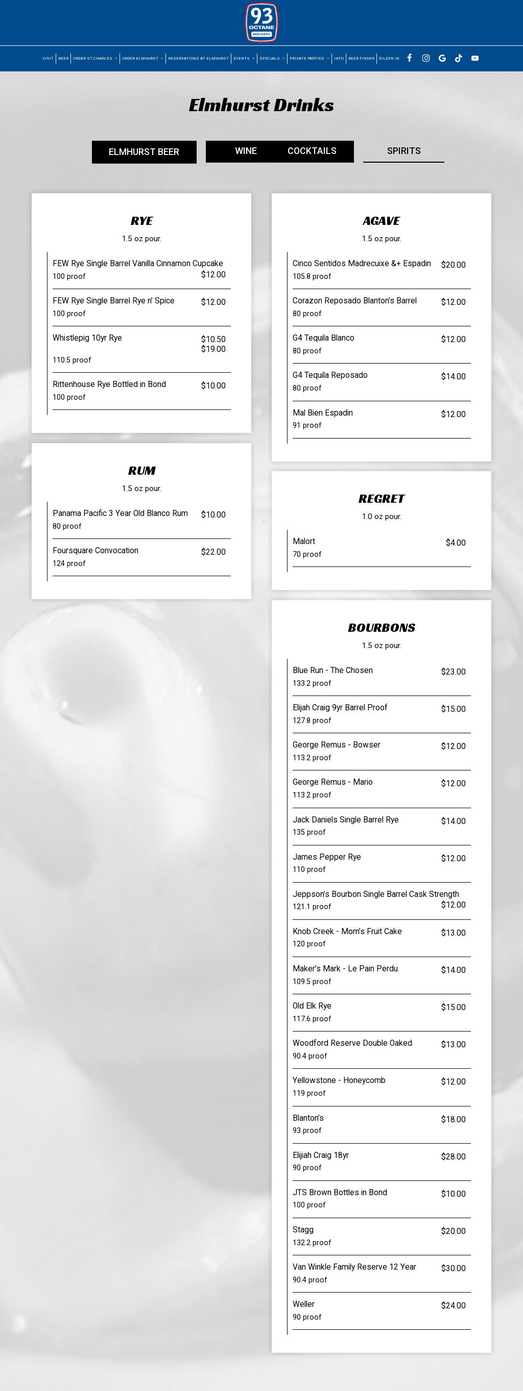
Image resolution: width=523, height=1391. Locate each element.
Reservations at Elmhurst (198, 58)
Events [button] (244, 58)
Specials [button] (272, 58)
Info (339, 58)
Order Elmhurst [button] (142, 58)
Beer (63, 58)
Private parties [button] (309, 58)
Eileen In (389, 58)
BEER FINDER (361, 58)
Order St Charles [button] (95, 58)
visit (48, 58)
